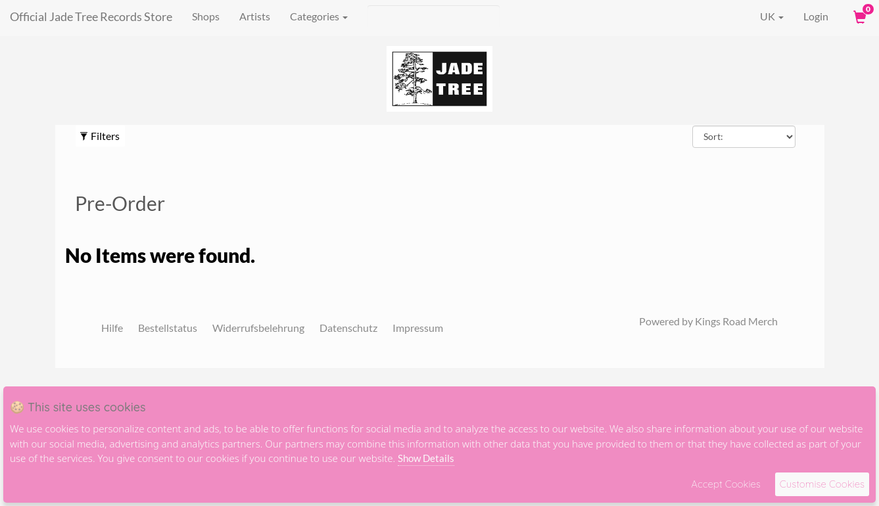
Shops (206, 16)
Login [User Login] (815, 16)
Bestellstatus (167, 327)
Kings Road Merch (736, 321)
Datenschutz (348, 327)
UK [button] (763, 16)
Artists (254, 16)
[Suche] (434, 16)
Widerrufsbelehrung (258, 327)
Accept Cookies (725, 484)
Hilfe (112, 327)
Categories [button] (319, 16)
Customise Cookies (822, 484)
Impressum (417, 327)
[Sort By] (744, 137)
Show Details (426, 458)
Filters (100, 135)
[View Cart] (858, 16)
